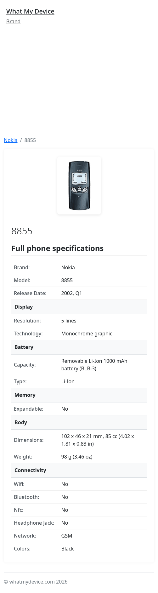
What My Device (30, 11)
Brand (13, 21)
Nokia (11, 140)
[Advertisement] (79, 85)
